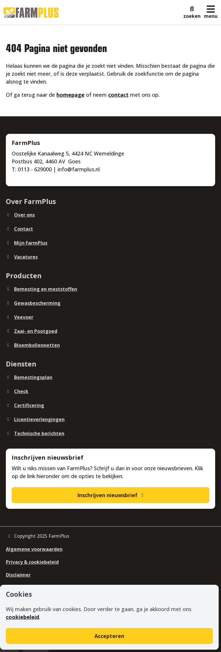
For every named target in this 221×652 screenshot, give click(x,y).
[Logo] (31, 12)
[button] (192, 13)
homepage (70, 94)
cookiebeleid (22, 616)
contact (118, 94)
